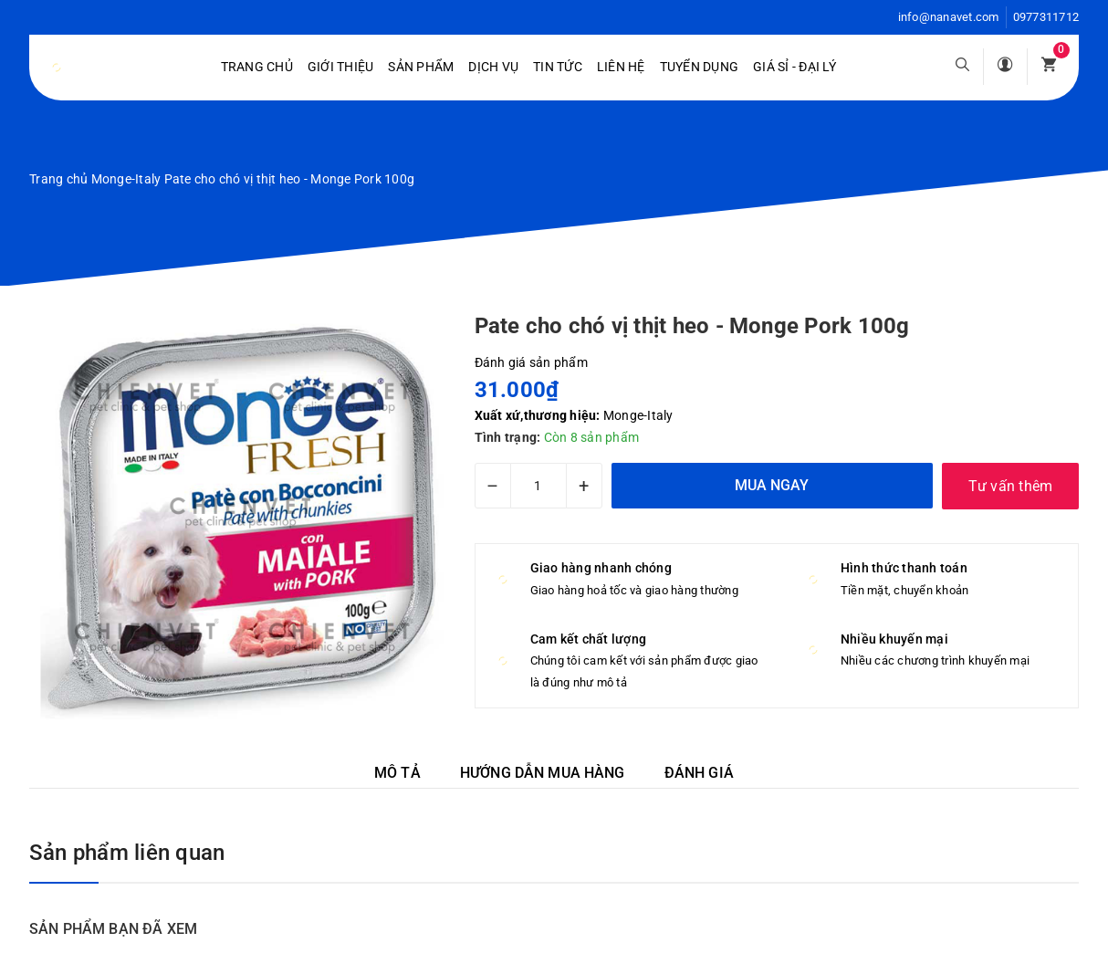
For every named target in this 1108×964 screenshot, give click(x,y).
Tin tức (557, 66)
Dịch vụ (493, 66)
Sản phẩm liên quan (127, 852)
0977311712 (1046, 17)
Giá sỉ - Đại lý (794, 66)
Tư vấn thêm (1010, 486)
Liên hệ (621, 66)
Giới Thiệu (341, 66)
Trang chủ (257, 66)
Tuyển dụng (699, 66)
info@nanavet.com (948, 17)
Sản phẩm (421, 66)
